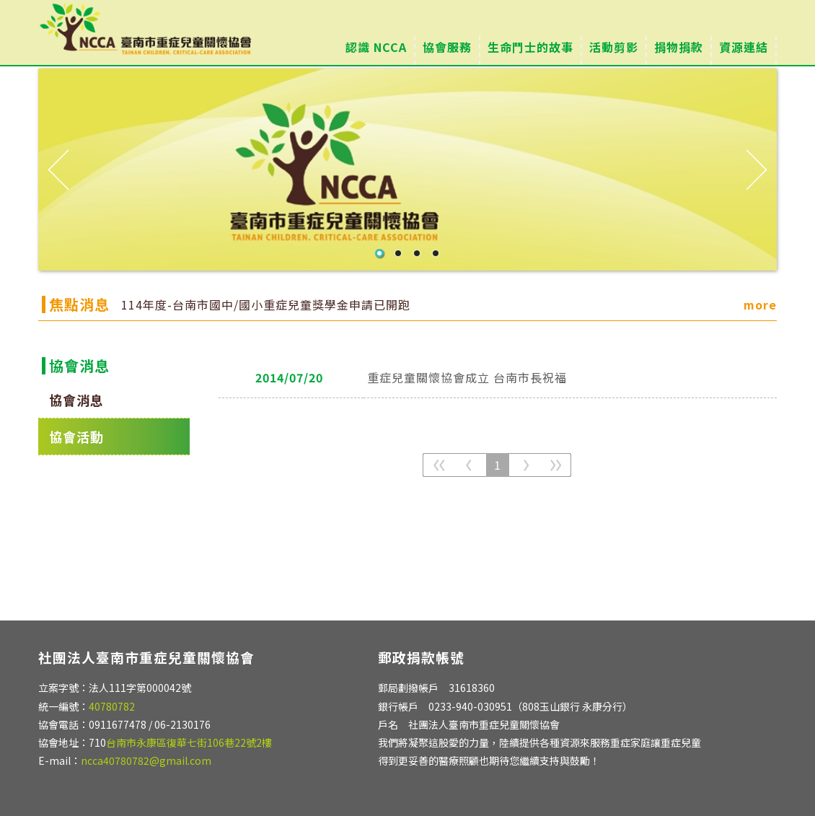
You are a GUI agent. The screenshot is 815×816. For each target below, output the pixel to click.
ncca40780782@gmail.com (146, 760)
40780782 (112, 706)
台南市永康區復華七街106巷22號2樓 (189, 742)
